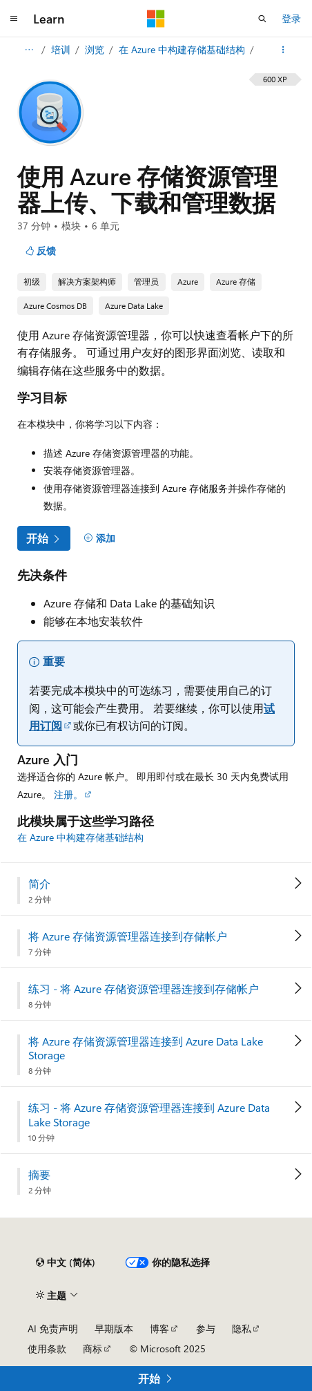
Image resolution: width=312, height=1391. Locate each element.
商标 (92, 1348)
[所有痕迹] (29, 50)
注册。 (68, 794)
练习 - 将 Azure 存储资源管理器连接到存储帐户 (143, 989)
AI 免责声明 (53, 1328)
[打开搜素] (262, 18)
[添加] (99, 538)
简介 (39, 884)
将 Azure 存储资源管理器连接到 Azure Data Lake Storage (145, 1048)
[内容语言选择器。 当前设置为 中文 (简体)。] (66, 1262)
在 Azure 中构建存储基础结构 (183, 49)
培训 (62, 49)
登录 (291, 18)
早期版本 (114, 1328)
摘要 (39, 1175)
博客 (159, 1328)
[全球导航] (14, 18)
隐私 (241, 1328)
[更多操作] (283, 50)
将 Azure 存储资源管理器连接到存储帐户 (127, 936)
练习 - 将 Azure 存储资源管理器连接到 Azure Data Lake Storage (149, 1115)
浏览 (96, 49)
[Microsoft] (156, 19)
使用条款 (47, 1348)
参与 (205, 1328)
